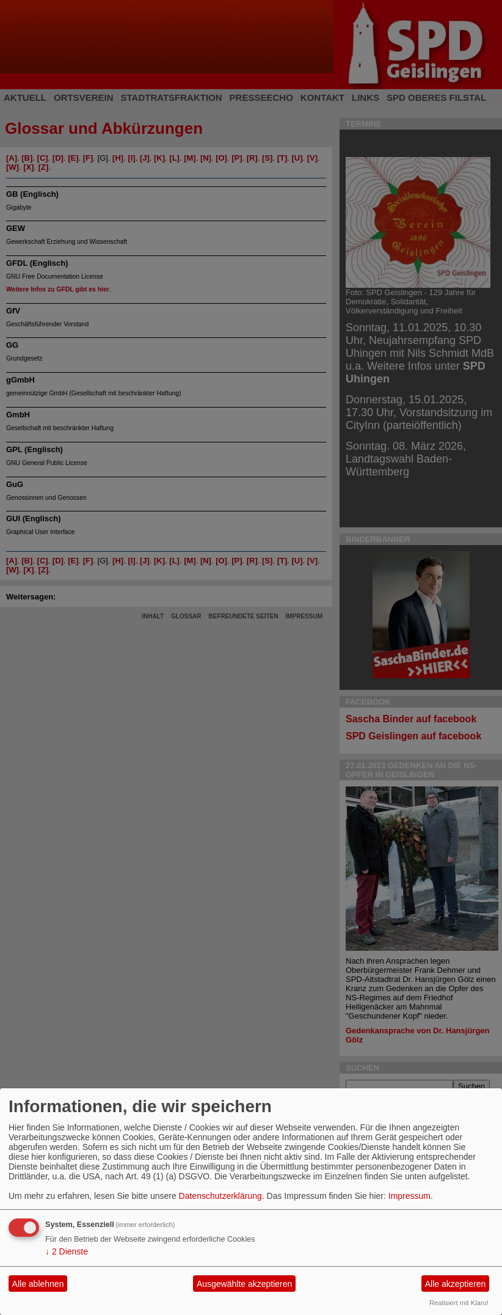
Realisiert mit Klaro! (459, 1302)
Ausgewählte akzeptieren (244, 1284)
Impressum (409, 1196)
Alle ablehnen (38, 1284)
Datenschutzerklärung (220, 1196)
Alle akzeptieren (455, 1284)
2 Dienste (66, 1251)
